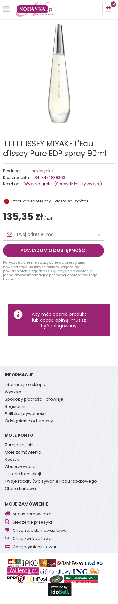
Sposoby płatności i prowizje (34, 399)
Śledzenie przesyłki (32, 522)
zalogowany (63, 326)
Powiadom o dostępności (53, 250)
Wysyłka (13, 392)
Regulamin (16, 406)
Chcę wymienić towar (35, 547)
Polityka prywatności (26, 414)
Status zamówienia (32, 514)
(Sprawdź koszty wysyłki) (77, 183)
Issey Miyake (41, 170)
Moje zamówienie (26, 504)
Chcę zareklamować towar (40, 530)
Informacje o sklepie (26, 385)
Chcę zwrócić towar (33, 539)
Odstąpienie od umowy (29, 421)
